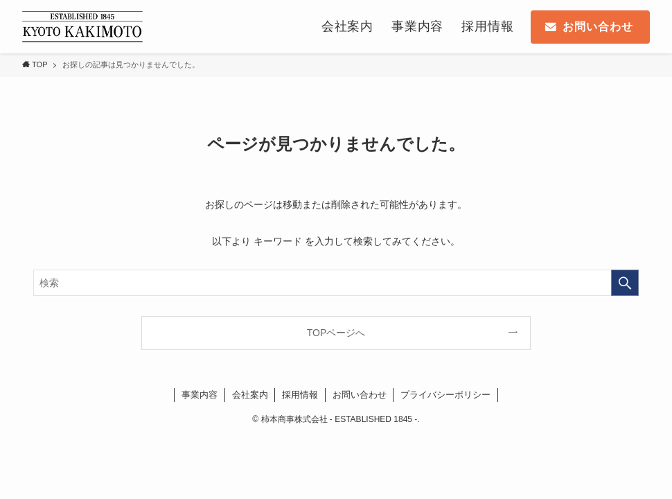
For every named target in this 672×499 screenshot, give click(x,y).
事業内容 (200, 394)
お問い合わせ (360, 394)
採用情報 (300, 394)
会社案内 (250, 394)
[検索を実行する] (625, 283)
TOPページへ (336, 332)
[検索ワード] (336, 283)
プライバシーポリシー (445, 394)
